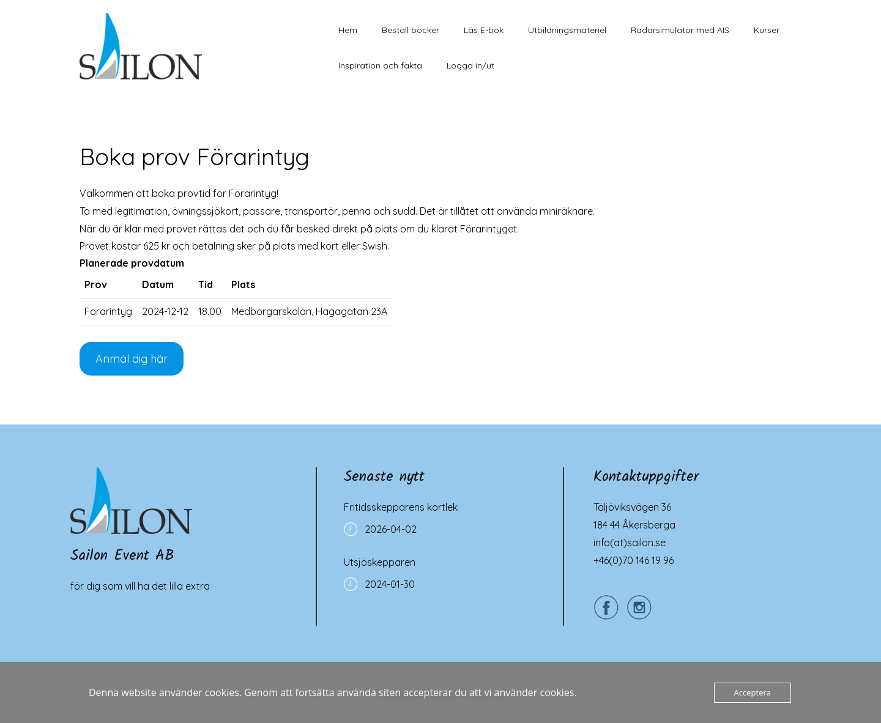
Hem (347, 29)
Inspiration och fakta (380, 65)
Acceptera (752, 692)
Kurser (766, 29)
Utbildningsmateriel (567, 29)
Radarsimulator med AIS (680, 29)
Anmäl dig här (131, 359)
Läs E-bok (484, 29)
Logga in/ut (470, 65)
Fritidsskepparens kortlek (401, 507)
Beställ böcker (410, 29)
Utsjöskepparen (379, 562)
